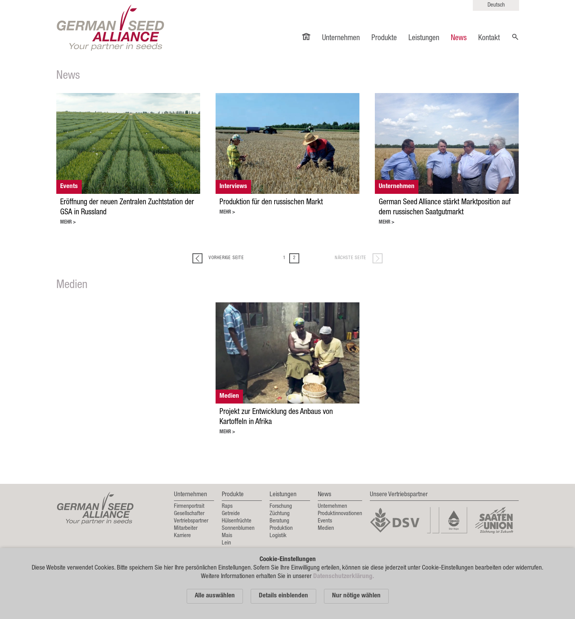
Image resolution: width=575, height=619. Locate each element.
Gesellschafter (189, 514)
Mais (227, 536)
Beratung (279, 521)
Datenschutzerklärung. (343, 576)
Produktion (281, 528)
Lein (226, 543)
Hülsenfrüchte (236, 521)
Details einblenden (283, 596)
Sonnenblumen (238, 528)
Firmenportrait (189, 506)
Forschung (281, 506)
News (459, 38)
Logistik (278, 536)
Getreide (231, 514)
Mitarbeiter (185, 528)
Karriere (182, 536)
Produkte (384, 38)
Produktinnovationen (340, 514)
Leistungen (423, 38)
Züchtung (280, 514)
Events (325, 521)
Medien (326, 528)
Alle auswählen (215, 596)
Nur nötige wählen (356, 596)
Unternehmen (341, 38)
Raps (227, 506)
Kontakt (489, 38)
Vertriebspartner (191, 521)
